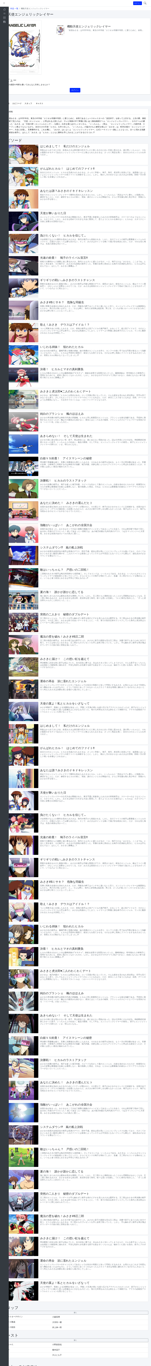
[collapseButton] (79, 1252)
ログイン (137, 3)
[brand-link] (4, 3)
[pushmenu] (13, 3)
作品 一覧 (23, 8)
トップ (13, 8)
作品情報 (14, 103)
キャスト (48, 103)
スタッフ (37, 103)
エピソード (25, 103)
